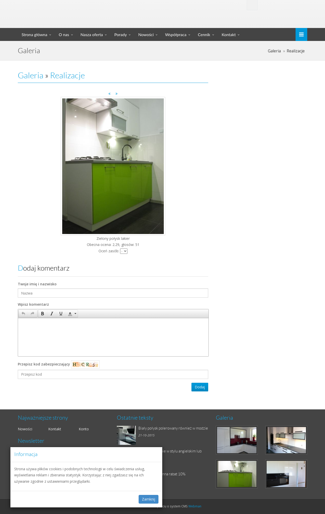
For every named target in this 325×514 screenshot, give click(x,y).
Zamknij (148, 499)
